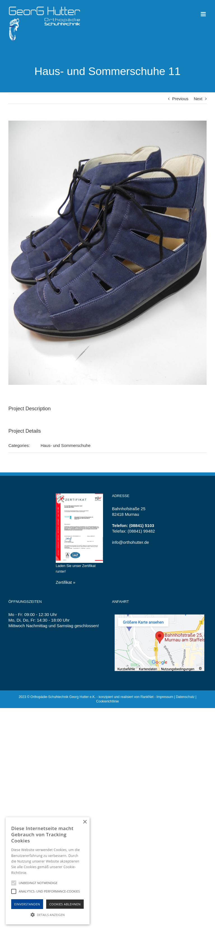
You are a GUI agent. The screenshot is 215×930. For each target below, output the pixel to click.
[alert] (48, 870)
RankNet (147, 697)
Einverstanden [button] (27, 904)
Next (198, 98)
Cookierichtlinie (107, 701)
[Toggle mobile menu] (204, 14)
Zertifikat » (65, 582)
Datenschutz (185, 697)
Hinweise (35, 873)
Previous (180, 98)
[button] (47, 914)
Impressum (164, 697)
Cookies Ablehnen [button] (65, 904)
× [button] (85, 822)
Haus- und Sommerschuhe (65, 445)
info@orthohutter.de (130, 542)
